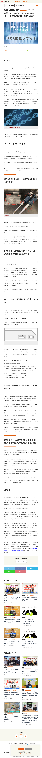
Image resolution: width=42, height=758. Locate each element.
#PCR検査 (6, 53)
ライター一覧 (21, 743)
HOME (5, 18)
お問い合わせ (32, 743)
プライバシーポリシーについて (25, 753)
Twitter (10, 568)
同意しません (28, 748)
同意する (21, 748)
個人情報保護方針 (7, 752)
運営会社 (27, 743)
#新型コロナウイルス (8, 51)
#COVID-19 (6, 49)
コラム (14, 18)
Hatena (32, 568)
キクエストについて (8, 743)
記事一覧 (10, 18)
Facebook (21, 568)
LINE (9, 571)
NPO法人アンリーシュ (33, 49)
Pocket (21, 571)
